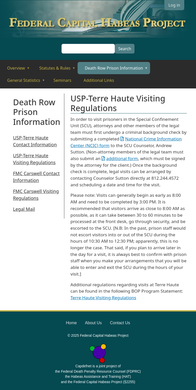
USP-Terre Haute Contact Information (35, 141)
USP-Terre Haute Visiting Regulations (34, 158)
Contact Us (120, 323)
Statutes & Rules (53, 69)
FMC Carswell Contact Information (36, 176)
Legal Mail (24, 209)
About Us (93, 323)
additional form (122, 158)
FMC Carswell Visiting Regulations (36, 194)
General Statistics (22, 81)
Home (71, 323)
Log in (174, 5)
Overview (15, 69)
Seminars (62, 80)
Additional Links (99, 80)
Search (124, 48)
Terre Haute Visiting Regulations (103, 298)
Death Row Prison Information (113, 69)
